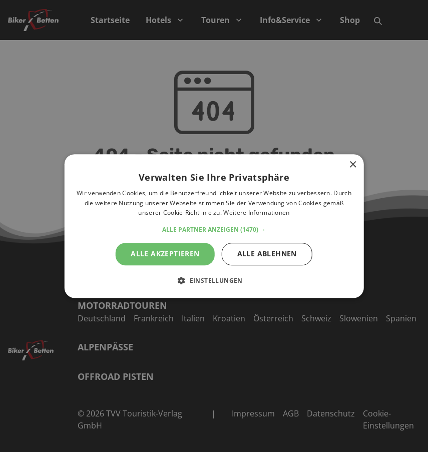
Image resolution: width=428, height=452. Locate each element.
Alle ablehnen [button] (267, 253)
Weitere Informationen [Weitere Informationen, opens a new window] (256, 213)
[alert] (214, 226)
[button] (214, 229)
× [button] (352, 165)
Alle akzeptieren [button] (165, 253)
